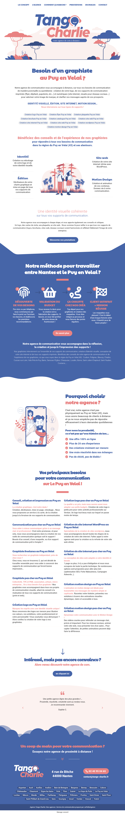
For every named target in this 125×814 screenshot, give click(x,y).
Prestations (75, 5)
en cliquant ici (62, 673)
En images (90, 5)
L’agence (36, 5)
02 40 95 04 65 (97, 771)
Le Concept (23, 5)
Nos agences (50, 807)
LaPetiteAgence (89, 807)
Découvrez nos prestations (62, 240)
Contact (103, 5)
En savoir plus (62, 333)
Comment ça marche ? (55, 5)
